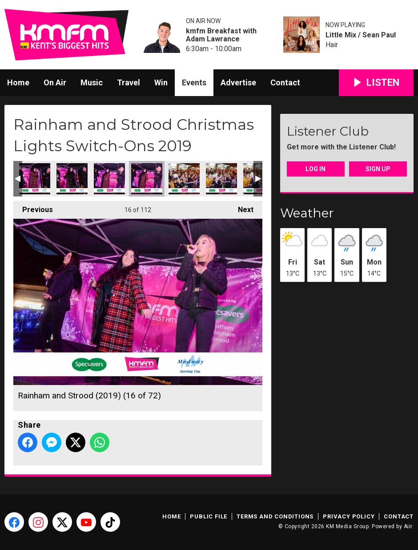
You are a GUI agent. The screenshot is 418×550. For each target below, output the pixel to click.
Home (18, 82)
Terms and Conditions (275, 516)
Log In (315, 169)
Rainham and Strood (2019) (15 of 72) (109, 178)
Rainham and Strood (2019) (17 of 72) (184, 178)
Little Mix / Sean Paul (361, 35)
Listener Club (328, 131)
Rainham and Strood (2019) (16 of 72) (146, 178)
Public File (208, 516)
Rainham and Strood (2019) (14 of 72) (72, 178)
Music (91, 82)
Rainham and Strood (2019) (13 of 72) (34, 178)
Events (194, 82)
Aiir (408, 526)
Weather (307, 213)
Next (241, 207)
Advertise (238, 82)
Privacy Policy (348, 516)
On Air (55, 82)
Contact (285, 82)
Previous (33, 207)
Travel (128, 82)
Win (161, 82)
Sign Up (378, 169)
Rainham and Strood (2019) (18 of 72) (221, 178)
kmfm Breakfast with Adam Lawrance (221, 35)
